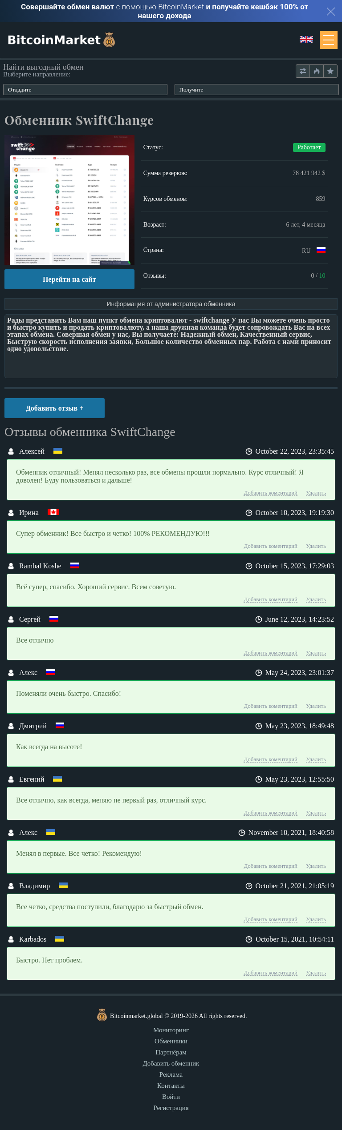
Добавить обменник (171, 1063)
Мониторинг (171, 1030)
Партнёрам (171, 1052)
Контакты (171, 1085)
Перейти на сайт (69, 279)
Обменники (171, 1041)
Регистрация (171, 1107)
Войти (171, 1096)
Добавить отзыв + (55, 408)
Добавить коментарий (270, 493)
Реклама (171, 1074)
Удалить (316, 493)
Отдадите (19, 89)
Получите (191, 89)
